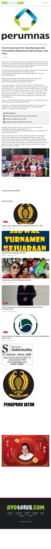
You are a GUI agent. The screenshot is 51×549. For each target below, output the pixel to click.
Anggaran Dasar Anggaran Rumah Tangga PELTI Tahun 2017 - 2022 (22, 226)
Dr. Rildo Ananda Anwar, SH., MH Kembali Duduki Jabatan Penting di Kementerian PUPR (22, 308)
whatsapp (34, 514)
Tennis (7, 44)
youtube (30, 516)
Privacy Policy (18, 512)
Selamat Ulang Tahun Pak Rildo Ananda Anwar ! (19, 122)
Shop (42, 512)
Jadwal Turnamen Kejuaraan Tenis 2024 (14, 253)
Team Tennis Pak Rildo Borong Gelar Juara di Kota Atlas (21, 116)
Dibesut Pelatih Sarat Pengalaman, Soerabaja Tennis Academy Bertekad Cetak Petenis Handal (25, 337)
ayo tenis (30, 521)
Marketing (35, 512)
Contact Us (10, 514)
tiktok (42, 514)
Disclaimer (27, 512)
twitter (26, 514)
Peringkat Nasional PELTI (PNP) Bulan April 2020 (16, 280)
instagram (22, 516)
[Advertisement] (25, 422)
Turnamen (6, 248)
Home (3, 44)
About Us (10, 512)
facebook (19, 514)
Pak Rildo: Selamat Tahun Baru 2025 (16, 119)
